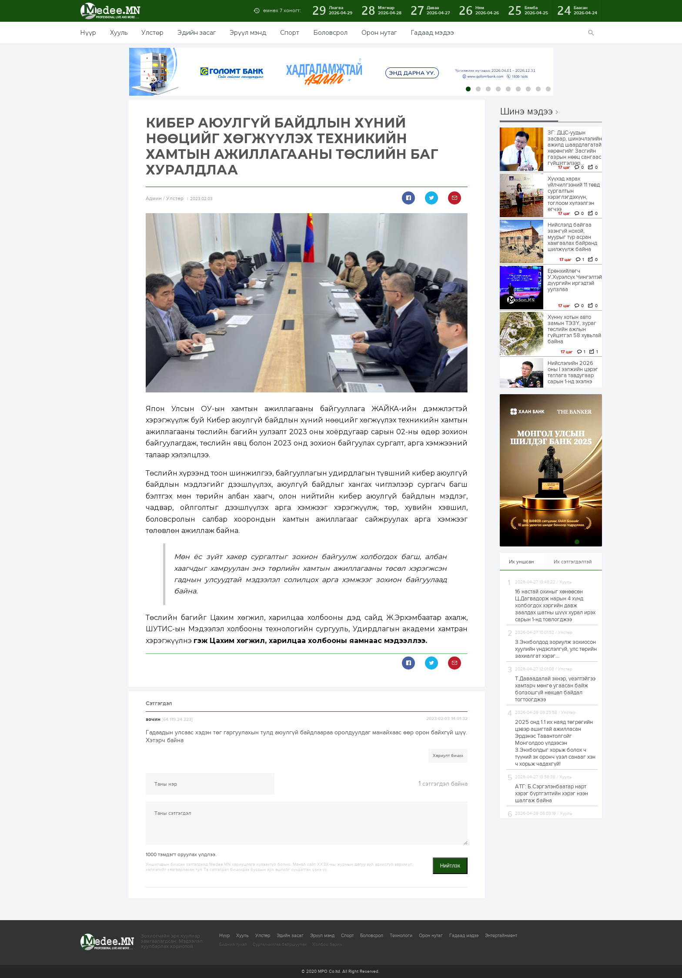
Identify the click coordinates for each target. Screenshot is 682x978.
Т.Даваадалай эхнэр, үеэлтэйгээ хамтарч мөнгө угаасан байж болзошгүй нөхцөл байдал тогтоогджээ (555, 689)
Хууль (118, 33)
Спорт (289, 33)
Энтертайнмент (501, 935)
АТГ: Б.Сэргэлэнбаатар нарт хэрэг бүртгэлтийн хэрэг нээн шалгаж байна (551, 793)
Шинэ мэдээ (526, 112)
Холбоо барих (327, 944)
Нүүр (88, 33)
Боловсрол (330, 33)
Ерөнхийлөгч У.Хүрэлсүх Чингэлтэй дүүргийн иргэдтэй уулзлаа (575, 280)
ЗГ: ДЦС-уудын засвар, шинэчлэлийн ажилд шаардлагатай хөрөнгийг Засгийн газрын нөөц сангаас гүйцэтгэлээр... (575, 148)
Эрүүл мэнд (248, 33)
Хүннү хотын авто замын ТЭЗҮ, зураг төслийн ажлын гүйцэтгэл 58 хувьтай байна (574, 329)
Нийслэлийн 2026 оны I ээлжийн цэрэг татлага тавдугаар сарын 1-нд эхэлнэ (573, 372)
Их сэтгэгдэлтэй (573, 562)
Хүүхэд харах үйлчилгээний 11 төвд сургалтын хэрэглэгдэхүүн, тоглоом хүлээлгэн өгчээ (574, 194)
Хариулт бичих (448, 755)
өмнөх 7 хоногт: (282, 10)
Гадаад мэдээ (432, 33)
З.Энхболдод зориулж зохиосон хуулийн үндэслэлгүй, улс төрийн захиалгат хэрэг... (556, 649)
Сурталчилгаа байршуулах (280, 944)
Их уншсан (521, 562)
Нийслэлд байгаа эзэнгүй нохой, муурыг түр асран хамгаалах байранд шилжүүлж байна (572, 237)
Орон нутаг (379, 33)
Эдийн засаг (196, 33)
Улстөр (152, 33)
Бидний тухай (233, 944)
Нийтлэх (450, 866)
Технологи (401, 935)
